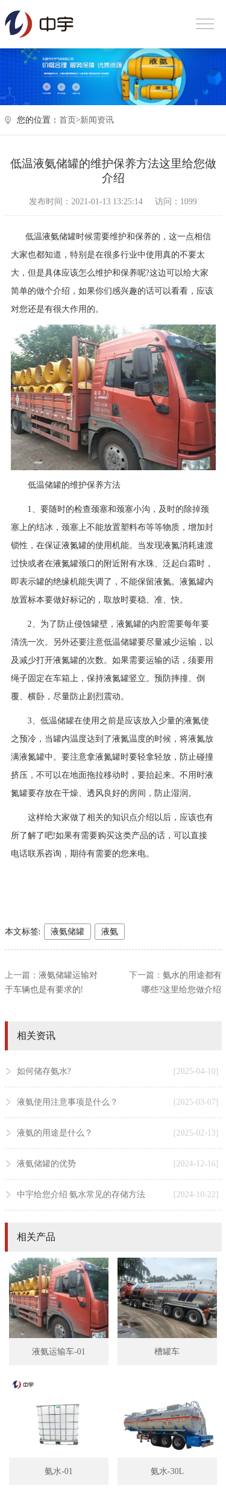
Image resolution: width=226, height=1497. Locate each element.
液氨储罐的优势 (118, 1164)
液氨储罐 (67, 931)
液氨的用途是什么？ (118, 1133)
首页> (70, 119)
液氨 (109, 931)
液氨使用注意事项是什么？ (118, 1102)
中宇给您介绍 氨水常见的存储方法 (118, 1195)
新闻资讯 (97, 119)
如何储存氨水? (118, 1071)
